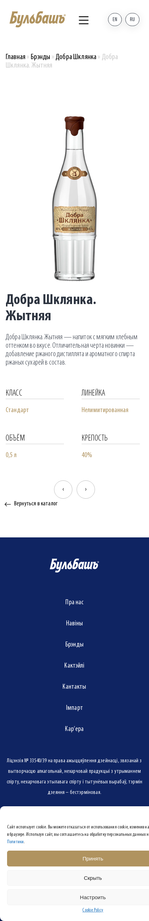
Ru (132, 20)
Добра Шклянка (75, 57)
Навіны (74, 623)
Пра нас (74, 602)
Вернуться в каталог (36, 503)
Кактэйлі (74, 665)
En (115, 20)
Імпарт (74, 708)
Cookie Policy (92, 910)
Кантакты (74, 686)
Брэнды (40, 57)
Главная (15, 57)
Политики (15, 842)
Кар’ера (74, 729)
